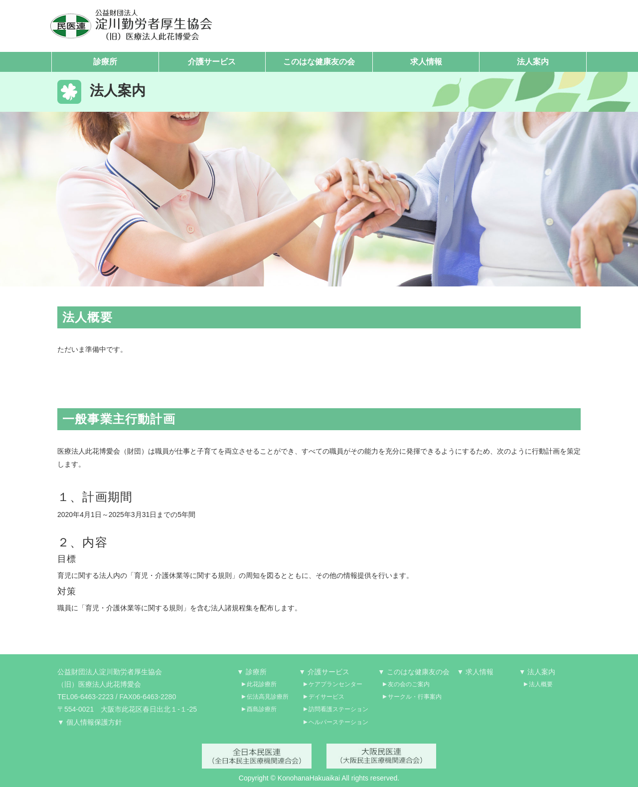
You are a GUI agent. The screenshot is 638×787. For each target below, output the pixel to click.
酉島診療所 (262, 713)
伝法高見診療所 (268, 700)
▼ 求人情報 (475, 675)
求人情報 (426, 61)
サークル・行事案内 (415, 700)
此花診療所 (262, 687)
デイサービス (326, 700)
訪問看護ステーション (338, 713)
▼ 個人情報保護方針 (89, 726)
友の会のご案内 (409, 687)
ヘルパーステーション (338, 725)
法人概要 (541, 687)
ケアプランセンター (335, 687)
